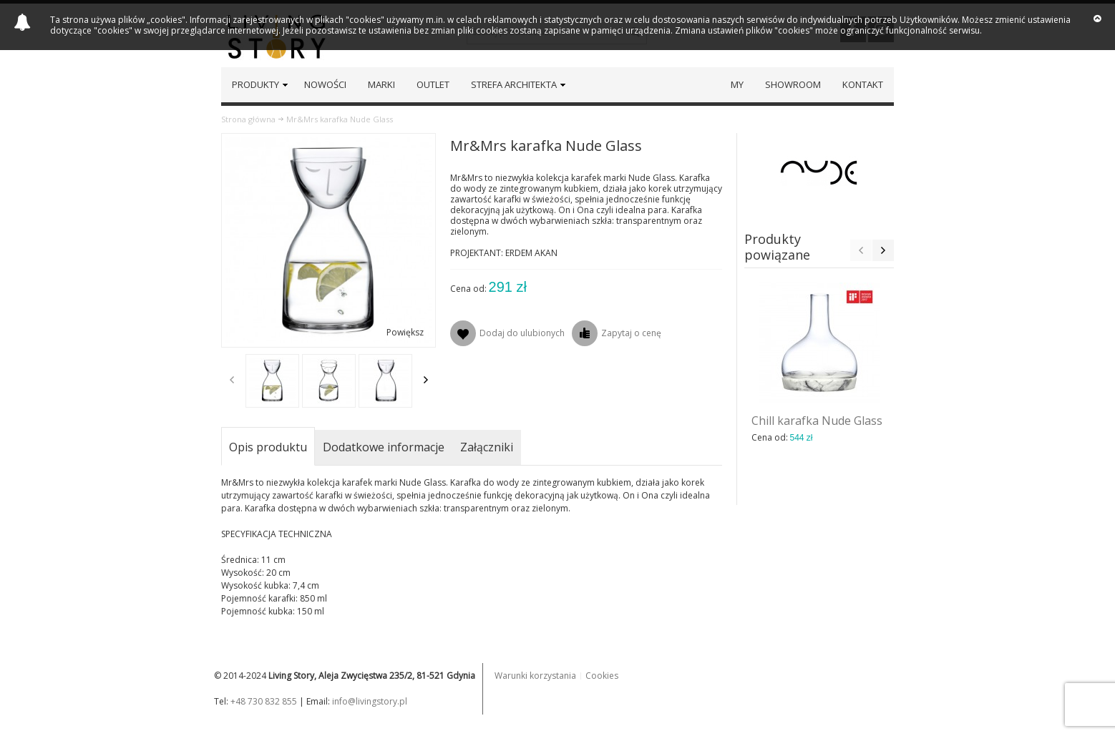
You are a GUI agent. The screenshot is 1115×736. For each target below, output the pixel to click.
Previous (232, 380)
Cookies (601, 675)
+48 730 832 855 (263, 701)
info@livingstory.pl (369, 701)
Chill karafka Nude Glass (816, 420)
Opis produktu (268, 447)
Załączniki (486, 447)
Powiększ (405, 332)
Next (426, 380)
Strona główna (248, 119)
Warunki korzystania (535, 675)
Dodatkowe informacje (383, 447)
